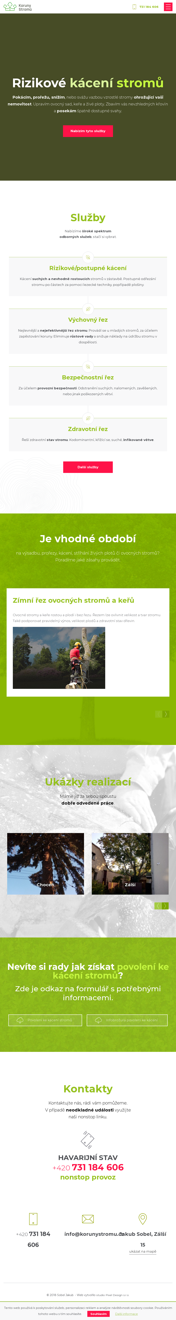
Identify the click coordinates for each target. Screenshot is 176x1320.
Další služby (87, 467)
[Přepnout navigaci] (168, 7)
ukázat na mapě (142, 1269)
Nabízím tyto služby (88, 131)
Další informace (126, 1314)
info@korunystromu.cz (94, 1252)
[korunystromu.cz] (18, 7)
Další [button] (165, 714)
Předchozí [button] (158, 714)
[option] (88, 643)
